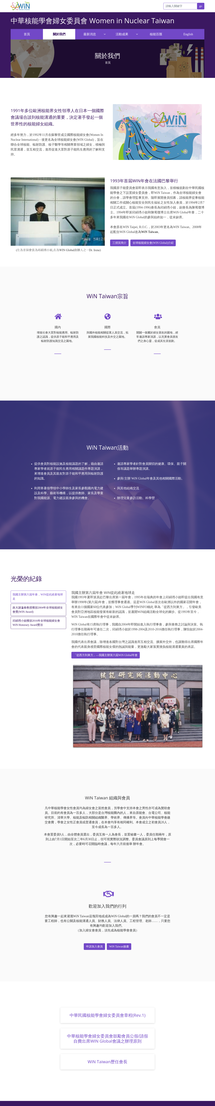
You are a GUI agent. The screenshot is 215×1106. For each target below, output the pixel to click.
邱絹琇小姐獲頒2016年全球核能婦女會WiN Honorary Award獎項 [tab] (36, 622)
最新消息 (89, 34)
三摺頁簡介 (119, 242)
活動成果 (122, 34)
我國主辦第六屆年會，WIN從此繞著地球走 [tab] (38, 596)
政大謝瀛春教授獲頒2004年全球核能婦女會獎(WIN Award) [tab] (38, 609)
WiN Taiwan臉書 (119, 946)
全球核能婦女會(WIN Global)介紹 (153, 242)
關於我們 (59, 34)
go (200, 6)
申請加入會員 (94, 946)
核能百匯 (156, 34)
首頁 (27, 34)
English (188, 34)
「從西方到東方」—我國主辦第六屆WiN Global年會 (106, 655)
